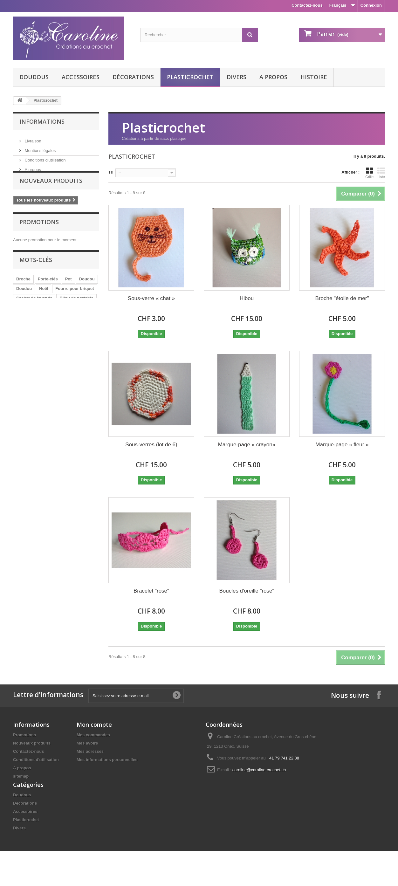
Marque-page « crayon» (247, 445)
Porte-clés (48, 293)
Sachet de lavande (34, 312)
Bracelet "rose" (151, 591)
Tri (110, 172)
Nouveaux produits (50, 191)
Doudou (87, 293)
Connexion (371, 5)
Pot (68, 293)
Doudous (34, 77)
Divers (236, 77)
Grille (369, 173)
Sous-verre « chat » (151, 298)
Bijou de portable (76, 312)
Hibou (247, 298)
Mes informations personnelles (107, 759)
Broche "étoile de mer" (342, 298)
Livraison (32, 138)
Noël (43, 302)
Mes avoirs (87, 743)
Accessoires (81, 77)
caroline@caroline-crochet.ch (259, 769)
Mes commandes (93, 734)
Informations (42, 121)
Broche (23, 293)
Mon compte (94, 724)
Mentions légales (40, 148)
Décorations (133, 77)
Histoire (313, 77)
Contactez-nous (307, 5)
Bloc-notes (27, 321)
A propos (273, 77)
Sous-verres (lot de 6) (151, 445)
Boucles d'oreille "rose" (246, 591)
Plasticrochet (190, 77)
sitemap (21, 776)
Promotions (39, 234)
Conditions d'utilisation (45, 157)
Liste (381, 173)
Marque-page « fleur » (341, 445)
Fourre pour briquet (74, 302)
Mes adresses (90, 751)
